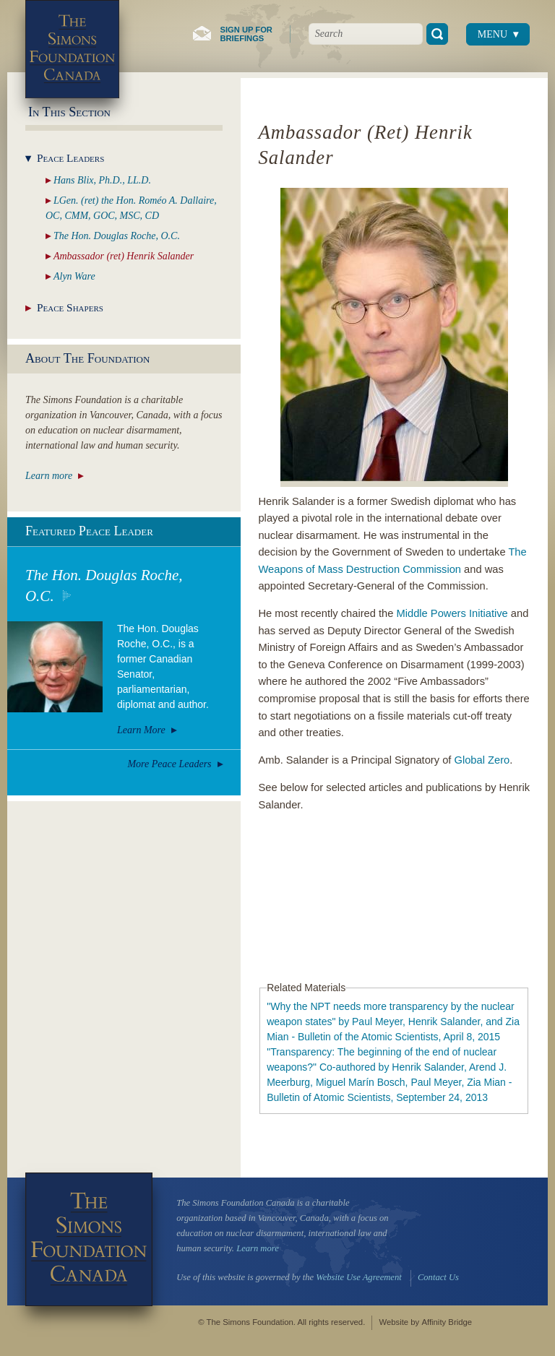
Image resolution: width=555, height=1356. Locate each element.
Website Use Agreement (358, 1277)
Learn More (141, 730)
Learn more (48, 475)
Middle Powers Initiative (451, 613)
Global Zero (482, 760)
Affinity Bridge (446, 1322)
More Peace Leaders (169, 764)
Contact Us (438, 1277)
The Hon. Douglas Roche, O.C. (104, 585)
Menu (492, 34)
